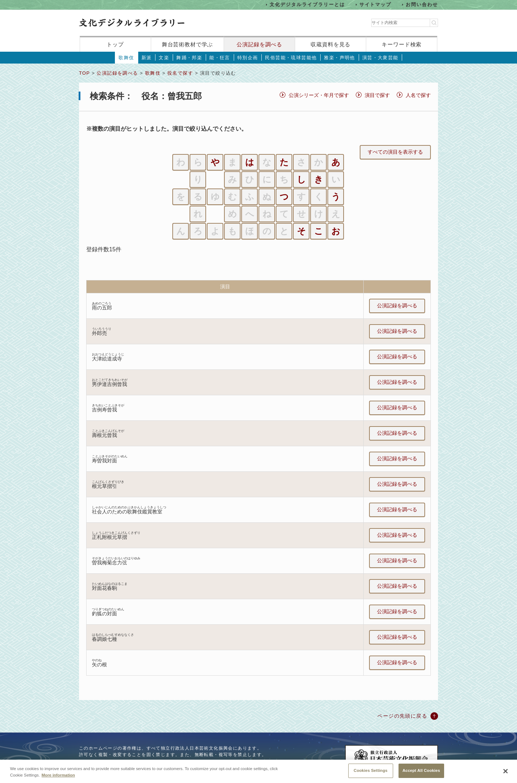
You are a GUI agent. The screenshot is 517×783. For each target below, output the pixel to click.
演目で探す (377, 95)
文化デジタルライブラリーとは (307, 4)
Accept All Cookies (421, 774)
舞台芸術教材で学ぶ (187, 44)
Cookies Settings (370, 774)
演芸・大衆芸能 (380, 57)
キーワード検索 (401, 44)
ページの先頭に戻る (402, 716)
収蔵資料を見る (330, 44)
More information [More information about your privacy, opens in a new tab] (58, 778)
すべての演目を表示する (395, 152)
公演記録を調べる (259, 44)
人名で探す (418, 95)
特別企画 (247, 57)
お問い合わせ (422, 4)
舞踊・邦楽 (189, 57)
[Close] (505, 775)
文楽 (164, 57)
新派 (146, 57)
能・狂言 (219, 57)
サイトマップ (375, 4)
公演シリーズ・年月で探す (319, 95)
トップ (115, 44)
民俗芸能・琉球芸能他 (291, 57)
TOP (84, 73)
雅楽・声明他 (339, 57)
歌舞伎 (126, 57)
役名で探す (180, 73)
